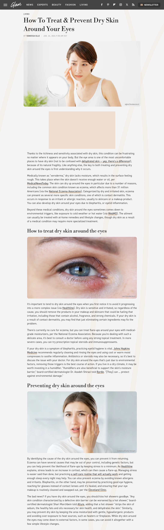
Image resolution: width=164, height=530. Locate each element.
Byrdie (100, 372)
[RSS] (133, 6)
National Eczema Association (65, 191)
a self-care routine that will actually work (94, 474)
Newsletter (149, 4)
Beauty (56, 4)
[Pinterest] (108, 6)
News (29, 4)
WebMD (112, 213)
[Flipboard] (114, 6)
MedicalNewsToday (37, 183)
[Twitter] (127, 6)
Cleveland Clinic (97, 490)
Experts (42, 4)
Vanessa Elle (33, 36)
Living (84, 4)
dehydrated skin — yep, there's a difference (106, 161)
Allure (81, 504)
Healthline (68, 308)
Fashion (70, 4)
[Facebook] (101, 6)
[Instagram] (120, 6)
